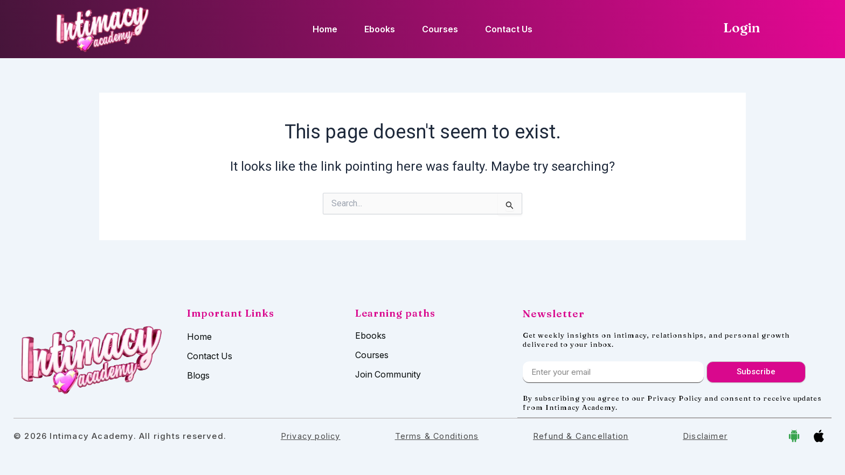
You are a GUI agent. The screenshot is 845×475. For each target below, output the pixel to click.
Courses (440, 29)
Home (325, 29)
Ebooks (379, 29)
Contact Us (508, 29)
